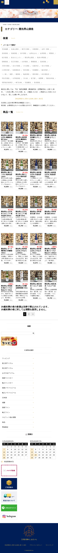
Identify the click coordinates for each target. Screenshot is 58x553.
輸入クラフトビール (9, 393)
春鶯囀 (41, 78)
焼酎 (3, 402)
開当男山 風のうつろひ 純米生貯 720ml (6, 174)
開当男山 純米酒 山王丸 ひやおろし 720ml (35, 251)
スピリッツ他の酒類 (9, 417)
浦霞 (11, 74)
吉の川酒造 (16, 66)
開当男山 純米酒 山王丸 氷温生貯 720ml (50, 174)
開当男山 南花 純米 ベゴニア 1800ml (36, 286)
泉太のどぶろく (16, 57)
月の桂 (25, 78)
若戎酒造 (37, 82)
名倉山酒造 (15, 49)
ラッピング (6, 358)
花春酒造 (14, 53)
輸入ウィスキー (7, 383)
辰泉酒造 (5, 53)
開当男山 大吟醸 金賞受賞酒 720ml (22, 288)
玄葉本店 (35, 66)
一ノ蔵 (4, 74)
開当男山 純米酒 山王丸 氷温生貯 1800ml (35, 174)
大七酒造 (26, 66)
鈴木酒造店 (45, 74)
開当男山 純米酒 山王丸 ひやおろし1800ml (21, 251)
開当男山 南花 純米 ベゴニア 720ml (50, 286)
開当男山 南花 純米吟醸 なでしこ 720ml (36, 137)
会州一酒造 (45, 49)
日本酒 (4, 398)
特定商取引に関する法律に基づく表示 (15, 545)
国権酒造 (5, 62)
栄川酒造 (23, 53)
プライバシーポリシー (36, 545)
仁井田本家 (6, 70)
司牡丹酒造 (6, 78)
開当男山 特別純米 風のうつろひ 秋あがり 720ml (6, 288)
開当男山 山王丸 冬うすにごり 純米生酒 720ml (21, 214)
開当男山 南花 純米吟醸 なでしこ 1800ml (50, 137)
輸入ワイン (6, 412)
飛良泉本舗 (50, 78)
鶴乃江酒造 (25, 49)
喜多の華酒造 (41, 57)
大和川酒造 (6, 66)
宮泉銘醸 (5, 49)
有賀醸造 (35, 70)
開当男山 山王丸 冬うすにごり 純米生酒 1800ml (6, 214)
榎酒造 (18, 74)
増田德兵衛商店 (7, 82)
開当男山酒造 (29, 57)
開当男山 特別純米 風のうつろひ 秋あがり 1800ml (50, 251)
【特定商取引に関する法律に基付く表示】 (29, 99)
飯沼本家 (45, 70)
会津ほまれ (33, 53)
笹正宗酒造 (15, 62)
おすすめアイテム (8, 373)
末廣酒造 (35, 49)
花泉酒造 (43, 62)
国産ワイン (6, 407)
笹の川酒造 (45, 66)
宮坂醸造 (28, 82)
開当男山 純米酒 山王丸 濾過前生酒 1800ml (21, 139)
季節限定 (5, 427)
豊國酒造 (34, 62)
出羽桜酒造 (16, 78)
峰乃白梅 (19, 82)
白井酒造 (25, 62)
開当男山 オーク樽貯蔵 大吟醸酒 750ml (6, 251)
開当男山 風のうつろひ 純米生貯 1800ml (21, 176)
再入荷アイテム (7, 368)
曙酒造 (51, 53)
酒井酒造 (35, 74)
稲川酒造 (5, 57)
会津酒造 (43, 53)
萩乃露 (33, 78)
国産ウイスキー (7, 378)
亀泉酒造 (26, 74)
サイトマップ (49, 545)
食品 (3, 422)
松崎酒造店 (16, 70)
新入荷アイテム (7, 363)
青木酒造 (26, 70)
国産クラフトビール (9, 388)
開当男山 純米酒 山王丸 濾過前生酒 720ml (6, 137)
